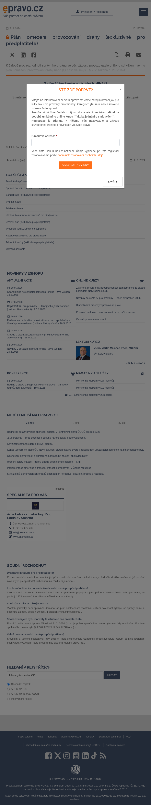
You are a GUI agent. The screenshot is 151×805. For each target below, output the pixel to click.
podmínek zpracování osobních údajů (80, 155)
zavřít (113, 181)
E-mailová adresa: (44, 136)
